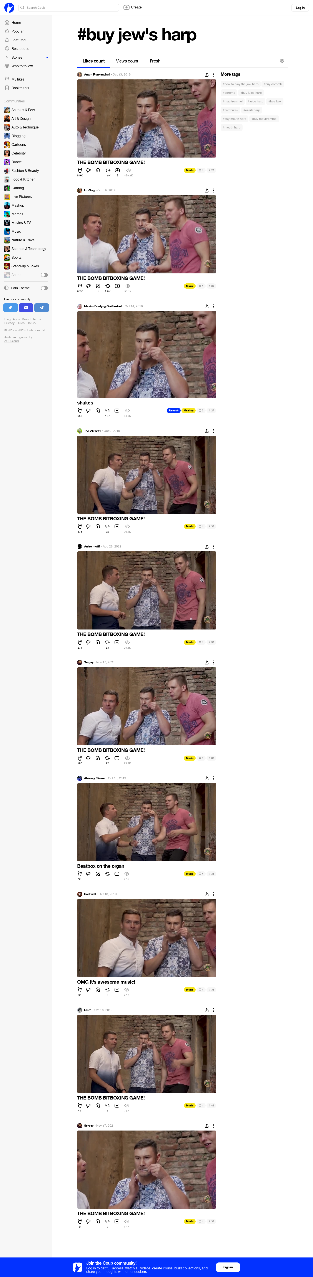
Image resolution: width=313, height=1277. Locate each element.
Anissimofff (92, 546)
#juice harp (255, 101)
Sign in (228, 1267)
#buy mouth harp (234, 119)
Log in (300, 8)
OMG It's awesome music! (106, 982)
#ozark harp (251, 110)
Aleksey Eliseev (94, 778)
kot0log (89, 190)
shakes (85, 403)
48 (211, 1105)
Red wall (90, 894)
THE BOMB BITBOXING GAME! (111, 162)
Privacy (9, 323)
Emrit (87, 1010)
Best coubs (16, 49)
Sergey (88, 662)
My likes (14, 79)
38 (211, 286)
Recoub (173, 410)
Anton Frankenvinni (97, 74)
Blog (7, 319)
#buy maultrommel (264, 119)
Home (12, 23)
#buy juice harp (251, 93)
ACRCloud (11, 341)
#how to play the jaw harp (240, 84)
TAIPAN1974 (92, 430)
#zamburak (230, 110)
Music (189, 170)
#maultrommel (233, 101)
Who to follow (18, 66)
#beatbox (274, 101)
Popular (13, 31)
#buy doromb (273, 84)
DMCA (31, 323)
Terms (37, 319)
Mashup (188, 410)
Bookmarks (16, 88)
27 (211, 410)
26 (211, 170)
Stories (26, 57)
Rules (21, 323)
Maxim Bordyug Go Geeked (103, 306)
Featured (14, 40)
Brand (26, 319)
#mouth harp (231, 127)
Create (132, 7)
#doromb (229, 93)
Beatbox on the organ (100, 866)
